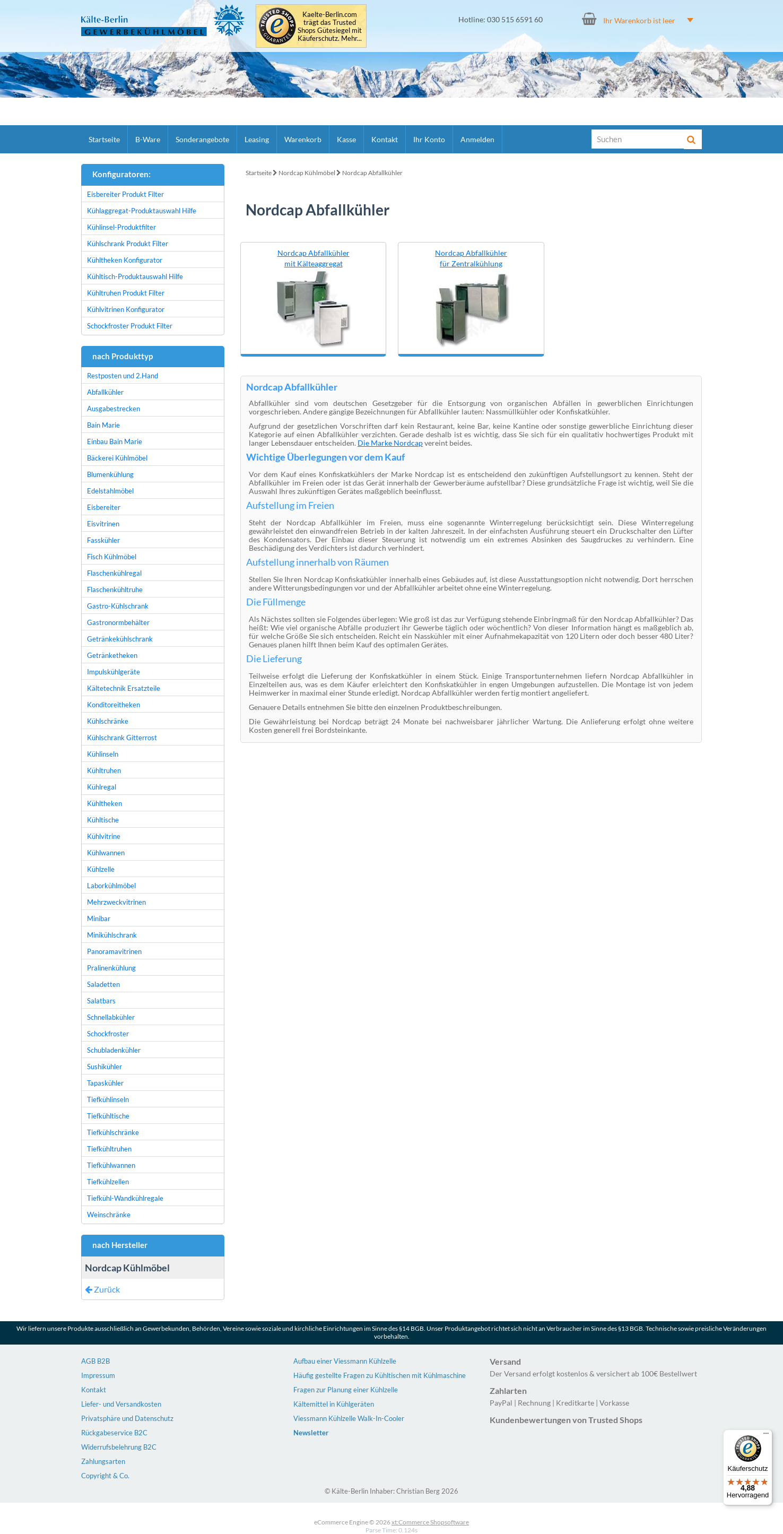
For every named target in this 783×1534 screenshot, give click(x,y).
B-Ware (147, 139)
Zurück (102, 1289)
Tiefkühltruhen (109, 1149)
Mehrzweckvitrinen (116, 902)
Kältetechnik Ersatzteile (123, 688)
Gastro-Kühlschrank (118, 606)
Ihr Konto (429, 139)
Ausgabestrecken (113, 408)
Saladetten (103, 984)
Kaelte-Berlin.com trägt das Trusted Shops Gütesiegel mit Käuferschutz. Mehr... (330, 26)
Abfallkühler (105, 392)
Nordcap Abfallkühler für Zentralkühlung (471, 258)
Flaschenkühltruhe (115, 589)
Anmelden (477, 139)
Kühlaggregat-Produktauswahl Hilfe (141, 210)
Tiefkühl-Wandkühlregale (125, 1198)
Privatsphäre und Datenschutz (127, 1418)
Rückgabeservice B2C (114, 1432)
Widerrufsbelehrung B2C (118, 1447)
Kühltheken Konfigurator (124, 260)
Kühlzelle (101, 869)
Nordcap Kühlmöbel (307, 173)
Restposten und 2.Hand (122, 375)
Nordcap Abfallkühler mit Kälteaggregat (313, 258)
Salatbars (101, 1000)
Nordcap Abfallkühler (372, 173)
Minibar (98, 918)
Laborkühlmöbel (111, 885)
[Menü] (766, 1435)
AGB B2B (95, 1361)
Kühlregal (101, 787)
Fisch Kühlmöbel (111, 556)
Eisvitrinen (103, 523)
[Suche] (638, 139)
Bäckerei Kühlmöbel (117, 458)
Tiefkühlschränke (113, 1132)
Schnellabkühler (111, 1017)
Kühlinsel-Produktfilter (121, 227)
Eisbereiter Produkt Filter (125, 194)
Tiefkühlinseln (108, 1099)
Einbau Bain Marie (114, 441)
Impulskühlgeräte (113, 672)
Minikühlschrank (112, 935)
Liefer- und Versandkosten (121, 1404)
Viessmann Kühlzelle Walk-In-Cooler (348, 1418)
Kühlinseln (102, 754)
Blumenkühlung (110, 474)
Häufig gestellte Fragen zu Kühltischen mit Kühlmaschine (379, 1375)
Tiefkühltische (108, 1116)
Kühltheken (104, 803)
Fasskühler (103, 540)
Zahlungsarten (103, 1461)
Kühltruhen (104, 770)
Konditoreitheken (113, 704)
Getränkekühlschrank (120, 639)
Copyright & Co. (105, 1475)
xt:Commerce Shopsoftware (430, 1522)
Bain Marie (103, 425)
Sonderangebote (202, 139)
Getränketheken (112, 655)
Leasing (257, 139)
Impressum (98, 1375)
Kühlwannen (106, 852)
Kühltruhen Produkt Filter (125, 293)
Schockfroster (108, 1033)
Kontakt (384, 139)
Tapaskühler (105, 1083)
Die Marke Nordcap (390, 442)
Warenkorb (302, 139)
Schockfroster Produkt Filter (129, 326)
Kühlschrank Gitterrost (122, 737)
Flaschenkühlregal (114, 573)
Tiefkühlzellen (108, 1181)
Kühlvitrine (103, 836)
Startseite (104, 139)
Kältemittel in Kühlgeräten (333, 1404)
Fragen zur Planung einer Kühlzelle (345, 1389)
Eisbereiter (103, 507)
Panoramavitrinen (114, 951)
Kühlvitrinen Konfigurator (125, 309)
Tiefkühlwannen (111, 1165)
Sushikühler (104, 1066)
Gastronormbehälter (118, 622)
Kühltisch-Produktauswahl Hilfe (135, 276)
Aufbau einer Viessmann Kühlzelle (344, 1361)
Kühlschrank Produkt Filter (127, 243)
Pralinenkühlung (111, 968)
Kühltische (103, 820)
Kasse (346, 139)
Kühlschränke (107, 721)
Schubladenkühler (114, 1050)
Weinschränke (108, 1214)
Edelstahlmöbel (110, 491)
